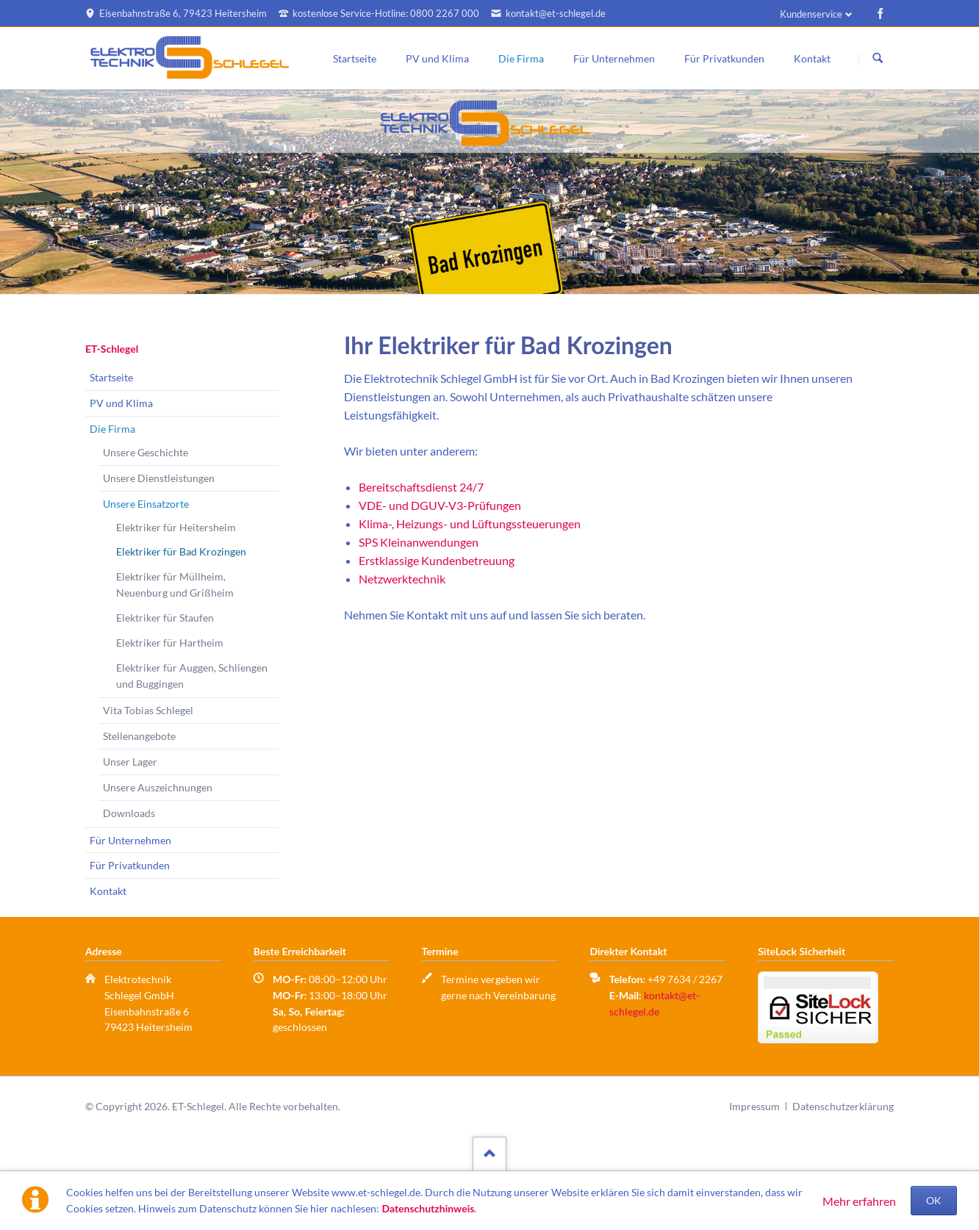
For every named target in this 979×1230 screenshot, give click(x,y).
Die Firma (521, 58)
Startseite (354, 58)
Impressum (754, 1106)
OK (934, 1200)
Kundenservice (811, 14)
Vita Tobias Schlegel (148, 710)
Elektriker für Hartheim (169, 642)
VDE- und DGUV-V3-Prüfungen (440, 505)
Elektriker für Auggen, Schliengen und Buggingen (192, 675)
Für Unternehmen (614, 58)
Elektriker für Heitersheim (176, 527)
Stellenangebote (139, 736)
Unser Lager (130, 761)
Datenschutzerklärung (843, 1106)
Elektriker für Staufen (165, 617)
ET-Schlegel (111, 348)
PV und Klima (437, 58)
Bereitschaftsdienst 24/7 (421, 487)
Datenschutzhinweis (427, 1208)
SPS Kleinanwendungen (418, 542)
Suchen (877, 58)
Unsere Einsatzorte (146, 503)
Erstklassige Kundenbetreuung (436, 560)
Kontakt (812, 58)
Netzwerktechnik (402, 579)
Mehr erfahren (859, 1201)
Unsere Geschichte (145, 452)
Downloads (129, 813)
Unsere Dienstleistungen (159, 478)
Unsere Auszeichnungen (157, 787)
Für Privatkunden (724, 58)
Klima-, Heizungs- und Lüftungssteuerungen (470, 524)
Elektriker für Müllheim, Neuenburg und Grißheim (175, 584)
